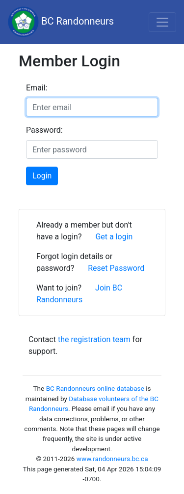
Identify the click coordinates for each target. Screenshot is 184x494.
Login (42, 175)
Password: (44, 130)
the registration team (94, 339)
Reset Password (116, 268)
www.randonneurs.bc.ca (112, 459)
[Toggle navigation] (162, 22)
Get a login (113, 236)
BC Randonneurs (61, 21)
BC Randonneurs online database (95, 388)
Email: (36, 87)
